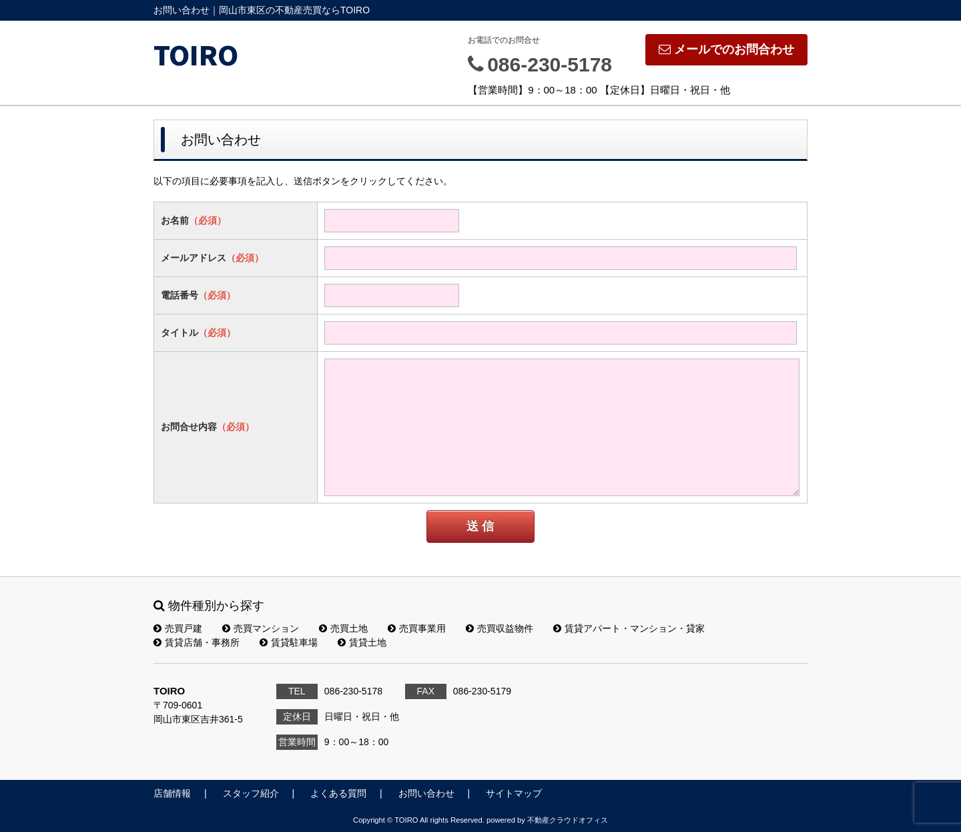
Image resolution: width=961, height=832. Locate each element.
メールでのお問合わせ (726, 49)
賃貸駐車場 (289, 642)
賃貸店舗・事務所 (196, 642)
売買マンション (260, 628)
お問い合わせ (426, 793)
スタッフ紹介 (251, 793)
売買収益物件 (499, 628)
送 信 (480, 526)
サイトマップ (514, 793)
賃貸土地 (362, 642)
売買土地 (343, 628)
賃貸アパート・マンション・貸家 (629, 628)
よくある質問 (338, 793)
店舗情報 (172, 793)
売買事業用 (417, 628)
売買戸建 (177, 628)
